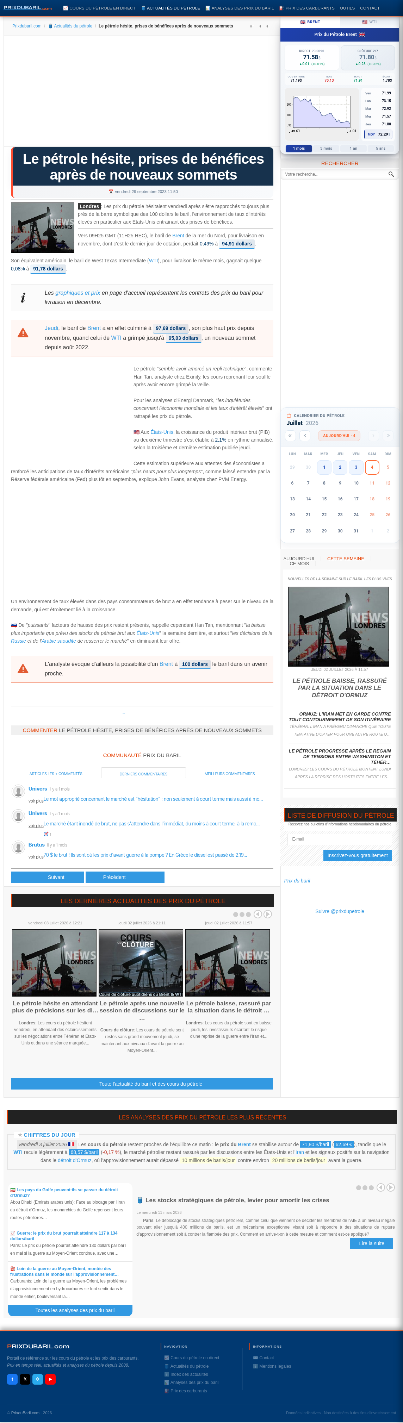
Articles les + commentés (56, 773)
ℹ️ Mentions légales (272, 1366)
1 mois (299, 148)
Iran (300, 1152)
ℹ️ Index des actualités (186, 1374)
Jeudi (51, 328)
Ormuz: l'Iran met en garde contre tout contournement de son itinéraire (340, 716)
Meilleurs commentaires (230, 773)
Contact (370, 8)
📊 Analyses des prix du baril (239, 8)
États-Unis (161, 432)
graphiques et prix (77, 293)
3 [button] (356, 467)
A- (267, 26)
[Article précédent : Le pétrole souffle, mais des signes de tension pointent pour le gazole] (47, 877)
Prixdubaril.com (27, 26)
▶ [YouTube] (50, 1379)
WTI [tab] (369, 22)
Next (268, 914)
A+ (252, 26)
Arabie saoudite (59, 641)
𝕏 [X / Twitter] (25, 1379)
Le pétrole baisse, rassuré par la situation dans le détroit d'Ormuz (340, 688)
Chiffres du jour (49, 1135)
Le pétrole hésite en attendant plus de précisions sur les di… (55, 1007)
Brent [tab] (310, 22)
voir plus (36, 801)
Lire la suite (371, 1243)
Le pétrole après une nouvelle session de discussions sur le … (142, 1010)
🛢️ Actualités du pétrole (170, 8)
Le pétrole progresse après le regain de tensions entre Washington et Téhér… (340, 756)
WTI (153, 261)
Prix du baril (297, 881)
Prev (258, 914)
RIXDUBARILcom (38, 1346)
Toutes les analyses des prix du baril (79, 1310)
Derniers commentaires (144, 774)
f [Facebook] (12, 1379)
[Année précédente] (290, 435)
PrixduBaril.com (25, 1413)
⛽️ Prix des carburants (306, 8)
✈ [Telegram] (38, 1379)
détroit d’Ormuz (75, 1160)
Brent (178, 236)
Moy (371, 134)
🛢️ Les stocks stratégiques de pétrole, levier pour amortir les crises (232, 1200)
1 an (354, 148)
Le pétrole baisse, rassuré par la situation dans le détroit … (228, 1007)
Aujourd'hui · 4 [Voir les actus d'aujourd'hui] (339, 435)
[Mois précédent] (304, 435)
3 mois (326, 148)
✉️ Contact (263, 1357)
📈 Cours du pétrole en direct (99, 8)
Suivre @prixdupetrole (339, 911)
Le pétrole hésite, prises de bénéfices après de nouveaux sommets (143, 166)
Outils (347, 8)
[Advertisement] (142, 93)
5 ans (380, 148)
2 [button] (340, 467)
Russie (18, 641)
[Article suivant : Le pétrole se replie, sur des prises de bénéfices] (125, 877)
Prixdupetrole (124, 713)
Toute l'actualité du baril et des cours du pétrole (150, 1084)
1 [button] (324, 467)
